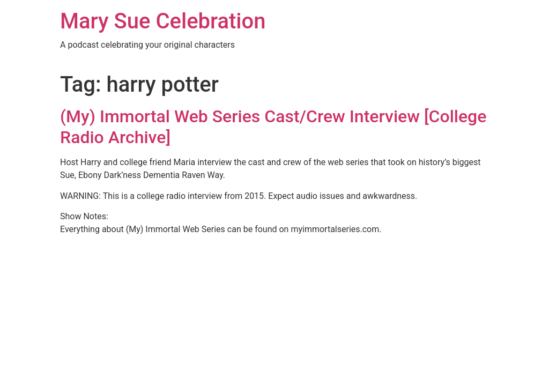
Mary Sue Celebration (163, 21)
